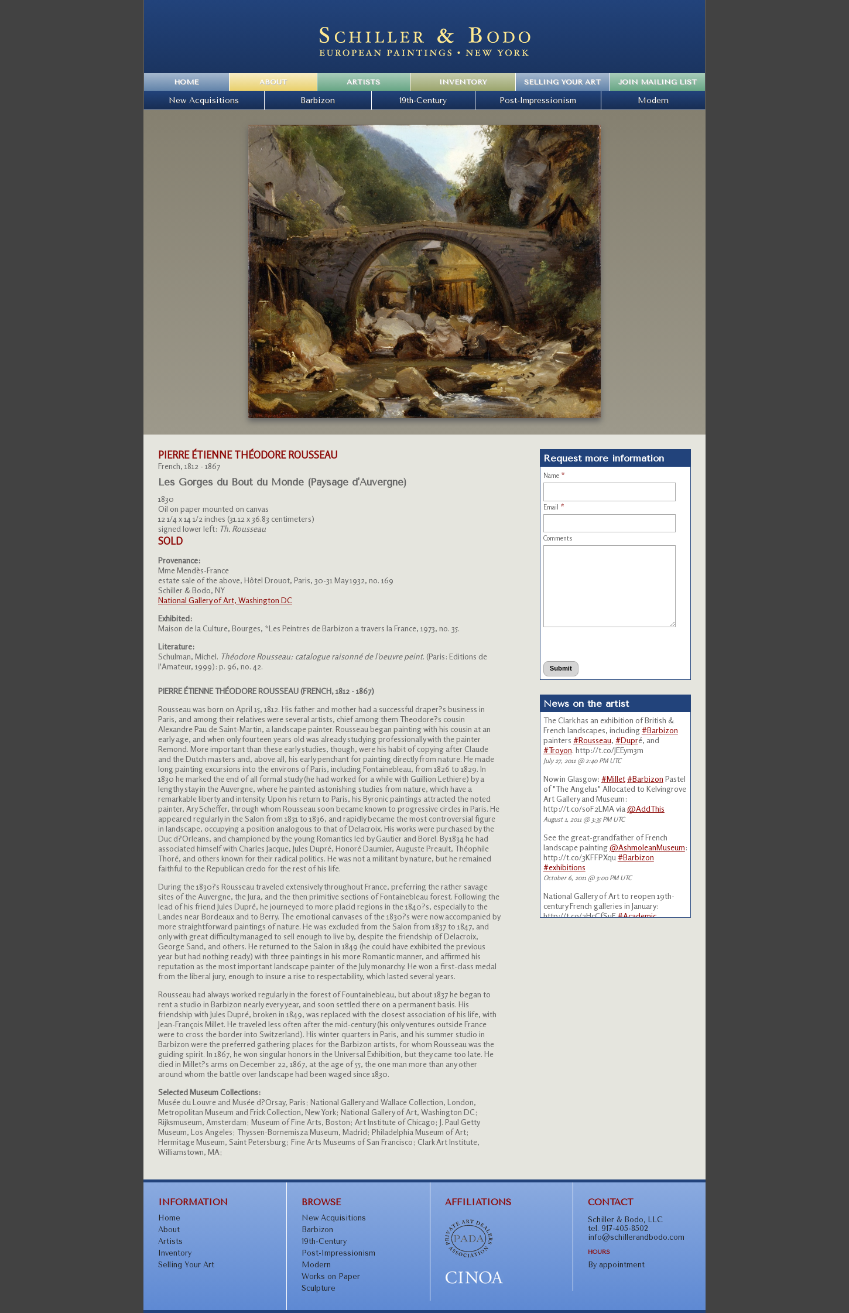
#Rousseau (592, 740)
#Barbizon (660, 730)
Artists (363, 82)
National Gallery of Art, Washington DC (225, 600)
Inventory (463, 82)
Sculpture (319, 1288)
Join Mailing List (657, 82)
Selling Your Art (562, 82)
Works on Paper (331, 1276)
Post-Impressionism (537, 100)
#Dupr (626, 740)
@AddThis (646, 808)
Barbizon (317, 100)
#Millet (613, 779)
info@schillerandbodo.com (636, 1237)
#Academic (637, 916)
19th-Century (423, 100)
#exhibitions (564, 867)
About (273, 82)
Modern (653, 100)
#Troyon (557, 750)
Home (186, 82)
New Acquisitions (204, 100)
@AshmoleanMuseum (647, 847)
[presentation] (596, 644)
